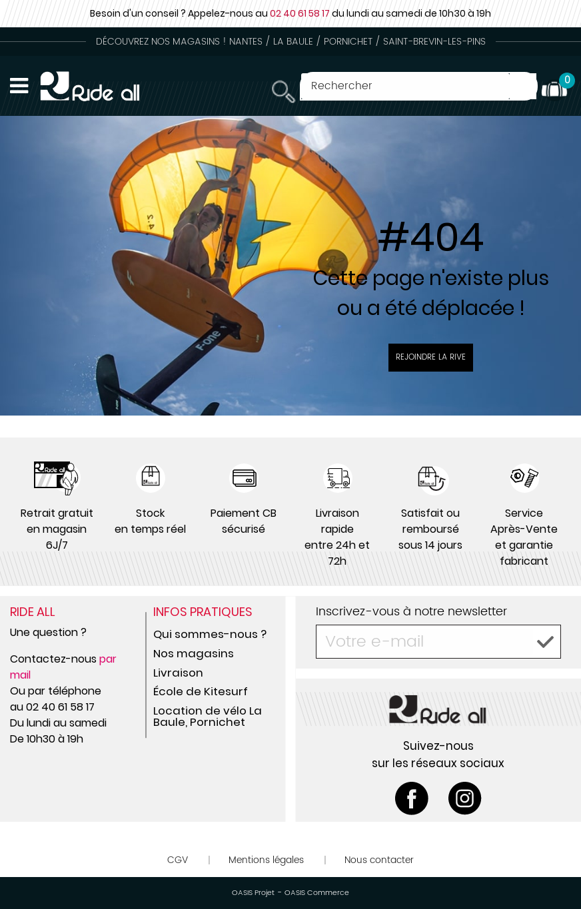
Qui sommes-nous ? (210, 634)
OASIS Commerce (317, 893)
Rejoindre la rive (431, 357)
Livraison (178, 673)
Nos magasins (193, 653)
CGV (177, 860)
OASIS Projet (253, 893)
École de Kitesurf (200, 691)
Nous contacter (379, 860)
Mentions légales (266, 860)
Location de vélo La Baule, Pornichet (207, 716)
